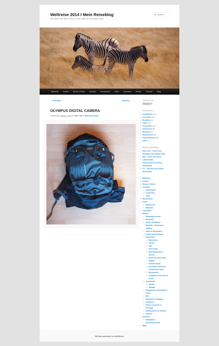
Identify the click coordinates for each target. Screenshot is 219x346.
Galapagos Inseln (153, 216)
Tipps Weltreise (149, 138)
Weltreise (55, 92)
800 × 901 (78, 116)
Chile (144, 123)
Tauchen (149, 92)
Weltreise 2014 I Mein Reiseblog (82, 14)
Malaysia (146, 132)
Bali (147, 296)
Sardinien (150, 302)
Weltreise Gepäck (92, 116)
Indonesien (147, 129)
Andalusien (150, 281)
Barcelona (153, 240)
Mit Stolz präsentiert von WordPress (109, 336)
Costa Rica (147, 126)
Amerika (92, 92)
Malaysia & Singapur (154, 299)
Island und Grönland (154, 234)
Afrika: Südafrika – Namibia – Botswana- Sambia (155, 225)
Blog (159, 92)
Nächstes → (127, 101)
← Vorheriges (55, 101)
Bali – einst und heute (151, 157)
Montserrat (153, 272)
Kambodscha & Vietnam (156, 311)
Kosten (66, 92)
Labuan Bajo (147, 160)
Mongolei (150, 219)
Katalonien (150, 237)
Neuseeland (105, 92)
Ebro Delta (153, 249)
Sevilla (151, 284)
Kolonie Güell (154, 264)
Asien (116, 92)
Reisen (138, 92)
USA (144, 141)
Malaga (152, 287)
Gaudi (151, 243)
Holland (149, 314)
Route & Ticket (79, 92)
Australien (127, 92)
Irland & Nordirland (154, 231)
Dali (150, 246)
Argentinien (147, 114)
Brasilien (146, 120)
